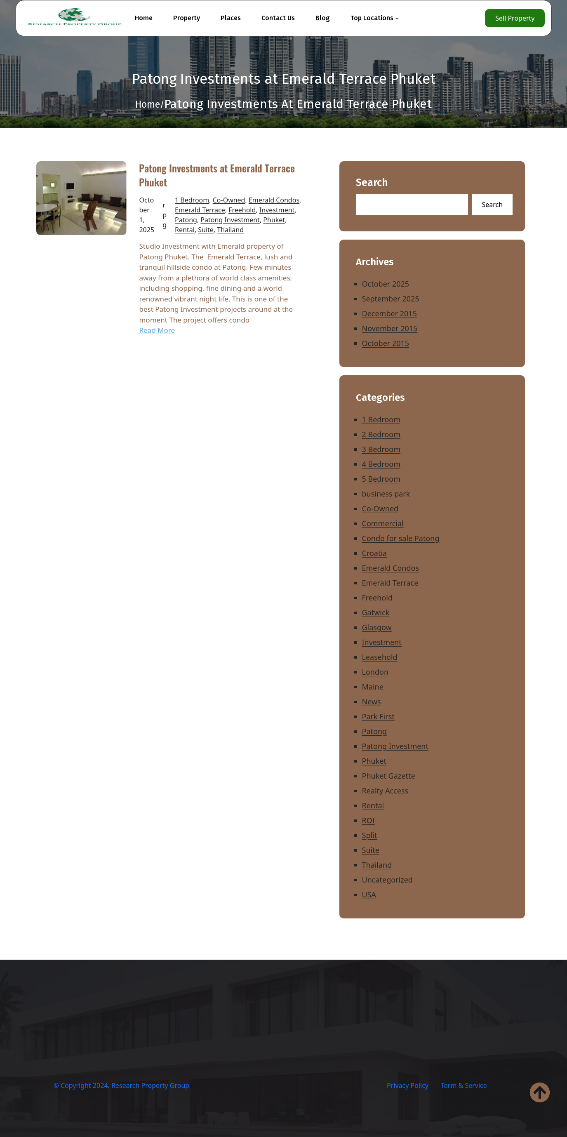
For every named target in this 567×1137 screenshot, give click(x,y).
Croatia (374, 553)
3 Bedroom (381, 449)
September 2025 (390, 299)
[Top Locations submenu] (397, 18)
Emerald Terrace (200, 209)
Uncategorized (387, 880)
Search (372, 183)
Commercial (383, 523)
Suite (206, 229)
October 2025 (385, 284)
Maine (372, 687)
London (375, 672)
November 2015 (390, 328)
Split (369, 835)
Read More (157, 330)
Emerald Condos (274, 200)
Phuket (274, 219)
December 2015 (389, 313)
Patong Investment (230, 219)
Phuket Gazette (388, 776)
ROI (368, 820)
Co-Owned (229, 200)
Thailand (230, 229)
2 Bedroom (381, 434)
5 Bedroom (381, 479)
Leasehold (380, 657)
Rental (185, 229)
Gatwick (376, 612)
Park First (378, 716)
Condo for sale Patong (401, 538)
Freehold (242, 209)
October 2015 (385, 343)
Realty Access (385, 791)
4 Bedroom (381, 464)
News (371, 701)
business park (386, 494)
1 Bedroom (192, 200)
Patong (186, 219)
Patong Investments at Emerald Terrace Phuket (217, 175)
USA (369, 894)
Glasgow (377, 627)
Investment (277, 209)
